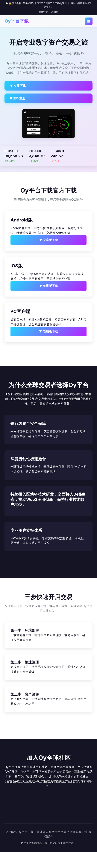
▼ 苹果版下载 (48, 286)
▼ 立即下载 (18, 86)
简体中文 (43, 11)
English (54, 11)
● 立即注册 (17, 98)
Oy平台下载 (16, 21)
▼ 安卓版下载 (48, 240)
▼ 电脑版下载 (48, 331)
